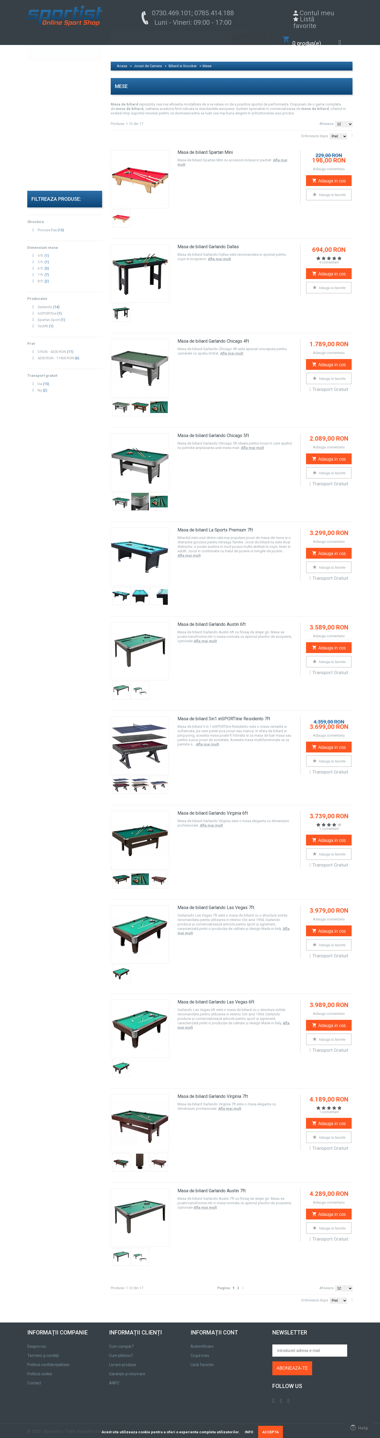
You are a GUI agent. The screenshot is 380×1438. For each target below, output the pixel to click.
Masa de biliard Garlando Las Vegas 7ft (215, 902)
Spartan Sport (49, 314)
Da (40, 378)
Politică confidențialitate (48, 1359)
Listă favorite (304, 22)
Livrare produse (122, 1359)
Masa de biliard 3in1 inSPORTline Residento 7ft (223, 713)
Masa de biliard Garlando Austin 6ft (211, 618)
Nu (40, 385)
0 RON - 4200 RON (52, 346)
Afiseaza (326, 118)
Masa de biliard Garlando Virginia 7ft (212, 1090)
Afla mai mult (219, 253)
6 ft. (41, 263)
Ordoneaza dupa (314, 130)
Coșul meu (200, 1350)
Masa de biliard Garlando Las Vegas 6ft (215, 996)
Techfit (43, 320)
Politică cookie (39, 1368)
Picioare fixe (47, 224)
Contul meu (317, 13)
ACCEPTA (270, 1432)
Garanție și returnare (127, 1368)
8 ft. (41, 275)
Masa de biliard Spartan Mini (205, 146)
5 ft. (41, 256)
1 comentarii (329, 823)
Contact (34, 1377)
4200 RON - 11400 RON (56, 352)
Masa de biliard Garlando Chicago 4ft (213, 335)
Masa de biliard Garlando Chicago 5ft (213, 430)
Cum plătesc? (121, 1350)
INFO (249, 1432)
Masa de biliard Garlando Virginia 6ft (212, 807)
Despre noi (36, 1341)
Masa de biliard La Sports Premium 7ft (215, 524)
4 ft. (41, 250)
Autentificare (202, 1341)
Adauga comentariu (329, 163)
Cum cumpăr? (121, 1341)
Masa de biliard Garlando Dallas (208, 241)
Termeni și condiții (43, 1350)
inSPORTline (47, 308)
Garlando (45, 301)
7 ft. (41, 269)
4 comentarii (329, 257)
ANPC (114, 1377)
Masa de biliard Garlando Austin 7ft (211, 1185)
